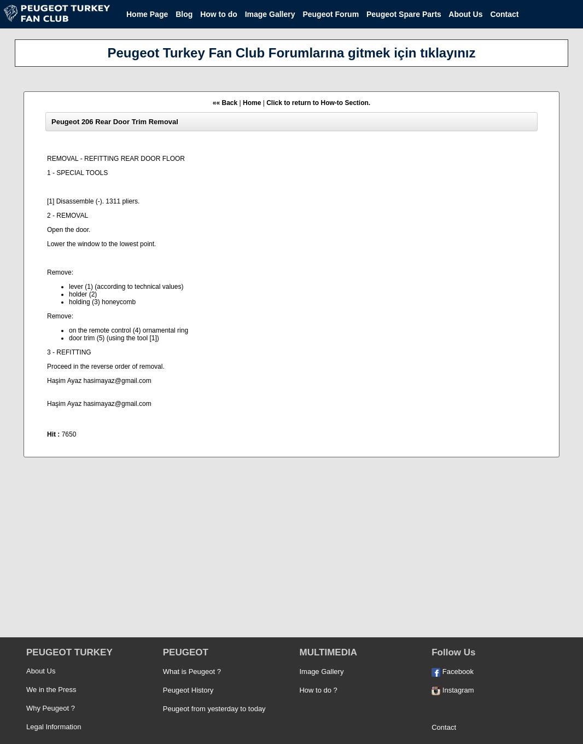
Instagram (453, 690)
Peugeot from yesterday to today (214, 709)
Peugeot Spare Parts (403, 14)
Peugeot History (188, 690)
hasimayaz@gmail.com (117, 381)
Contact (504, 14)
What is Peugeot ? (192, 671)
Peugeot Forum (330, 14)
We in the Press (51, 689)
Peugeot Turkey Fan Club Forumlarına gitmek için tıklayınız (291, 52)
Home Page (147, 14)
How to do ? (318, 690)
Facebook (453, 671)
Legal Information (53, 727)
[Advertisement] (291, 552)
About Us (465, 14)
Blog (184, 14)
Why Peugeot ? (50, 708)
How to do (218, 14)
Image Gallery (270, 14)
